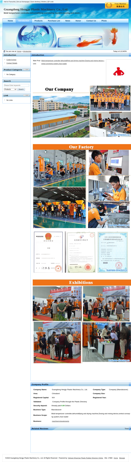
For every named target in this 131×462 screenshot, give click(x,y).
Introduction (27, 51)
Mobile (43, 2)
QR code (50, 2)
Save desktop (35, 2)
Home (19, 51)
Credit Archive (11, 60)
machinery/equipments (60, 421)
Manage (122, 458)
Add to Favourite (9, 2)
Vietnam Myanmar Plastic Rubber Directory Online (85, 458)
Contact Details (12, 63)
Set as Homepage (23, 2)
